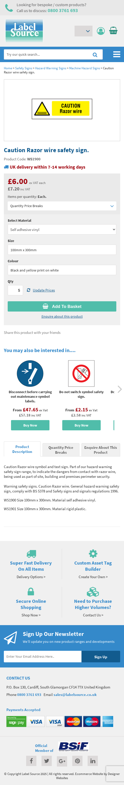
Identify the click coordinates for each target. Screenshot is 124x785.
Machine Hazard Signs (84, 68)
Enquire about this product (62, 316)
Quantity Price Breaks (62, 205)
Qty (10, 281)
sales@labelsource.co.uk (75, 694)
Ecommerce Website (89, 774)
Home (8, 68)
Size (11, 240)
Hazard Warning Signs (50, 68)
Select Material (19, 220)
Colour (13, 261)
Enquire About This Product (100, 450)
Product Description (22, 449)
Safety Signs (23, 68)
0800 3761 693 (63, 10)
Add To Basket (62, 306)
